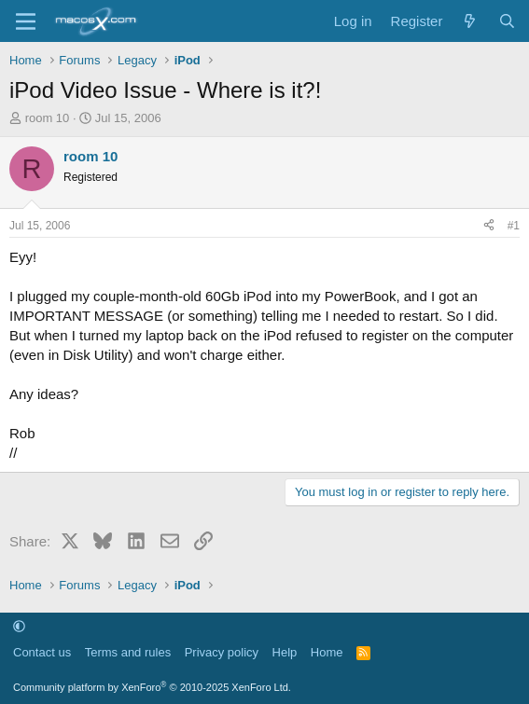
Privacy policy (221, 652)
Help (285, 652)
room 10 (47, 118)
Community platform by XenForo (152, 687)
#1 (514, 225)
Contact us (42, 652)
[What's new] (470, 21)
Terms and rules (128, 652)
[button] (19, 626)
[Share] (489, 226)
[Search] (507, 21)
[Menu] (26, 21)
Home (327, 652)
